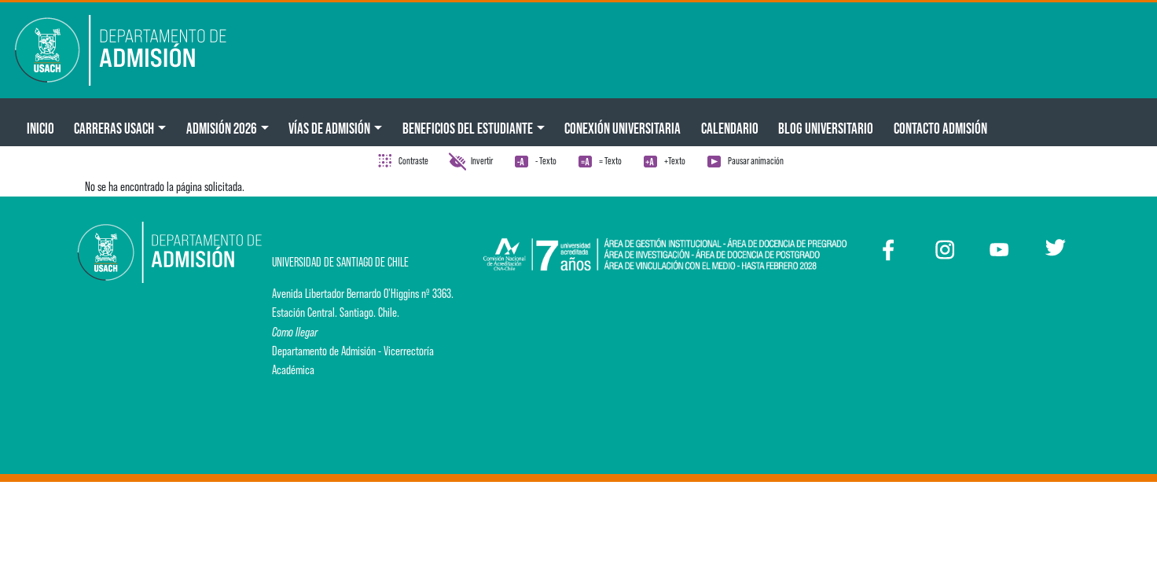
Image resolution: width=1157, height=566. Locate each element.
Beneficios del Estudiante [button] (467, 128)
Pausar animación (756, 161)
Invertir (482, 161)
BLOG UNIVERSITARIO (825, 128)
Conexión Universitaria (622, 128)
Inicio (40, 128)
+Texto (674, 161)
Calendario (729, 128)
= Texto (610, 161)
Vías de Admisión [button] (329, 128)
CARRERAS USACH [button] (114, 128)
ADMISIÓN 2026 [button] (221, 128)
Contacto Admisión (940, 128)
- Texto (545, 161)
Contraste (413, 161)
